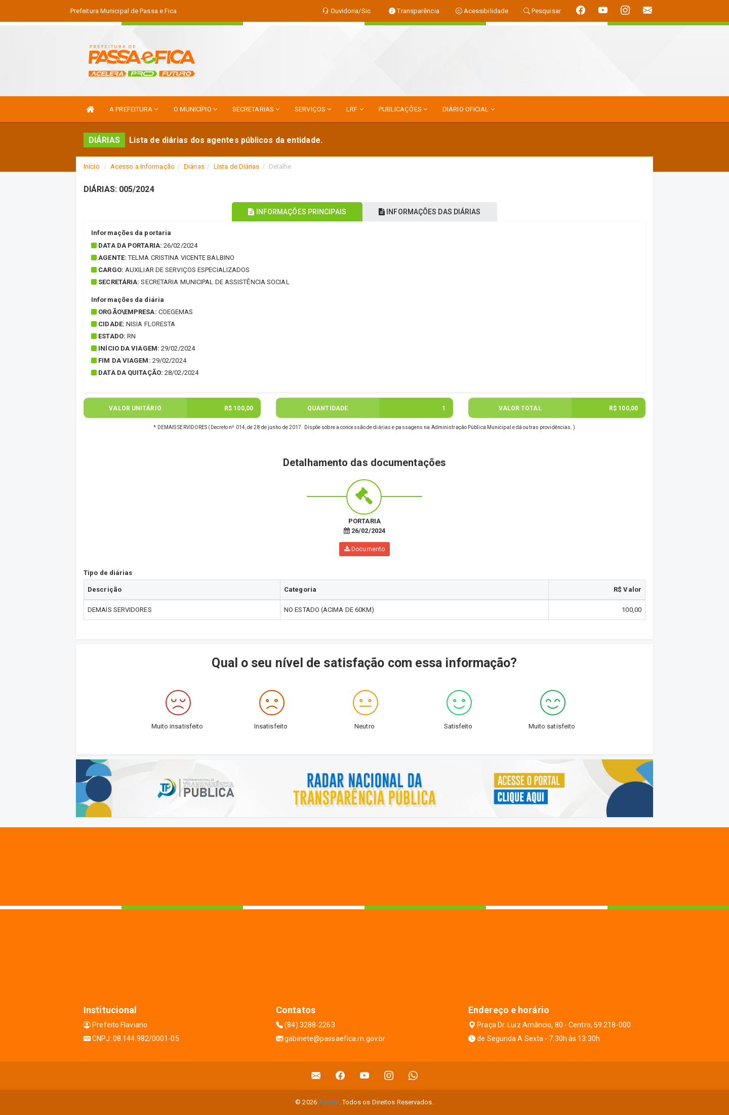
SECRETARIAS (255, 109)
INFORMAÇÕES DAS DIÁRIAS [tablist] (435, 212)
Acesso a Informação (142, 166)
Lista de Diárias (237, 166)
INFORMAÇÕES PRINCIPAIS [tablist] (292, 212)
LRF (354, 109)
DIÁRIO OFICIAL (468, 109)
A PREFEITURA (133, 109)
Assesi (328, 1102)
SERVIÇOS (313, 109)
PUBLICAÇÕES (403, 109)
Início (92, 166)
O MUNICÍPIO (195, 109)
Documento (364, 549)
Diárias (194, 166)
